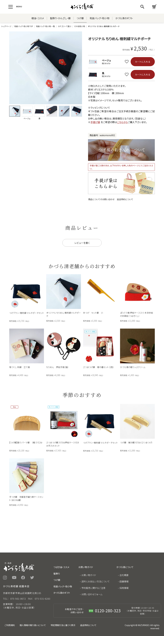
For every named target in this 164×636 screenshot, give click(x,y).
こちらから (122, 122)
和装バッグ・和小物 (99, 18)
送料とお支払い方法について (95, 581)
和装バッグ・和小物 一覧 (45, 26)
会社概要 (124, 575)
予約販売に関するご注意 (93, 587)
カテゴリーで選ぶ (64, 26)
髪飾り (56, 573)
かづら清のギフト (124, 18)
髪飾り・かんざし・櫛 (60, 18)
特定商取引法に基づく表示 (63, 625)
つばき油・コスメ (61, 567)
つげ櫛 (80, 18)
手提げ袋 (95, 122)
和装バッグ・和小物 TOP (23, 26)
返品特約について (125, 199)
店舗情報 (124, 581)
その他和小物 (79, 26)
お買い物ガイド (88, 575)
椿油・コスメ (37, 18)
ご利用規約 (10, 625)
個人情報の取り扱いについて (33, 625)
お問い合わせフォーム (92, 594)
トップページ (6, 26)
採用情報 (124, 587)
